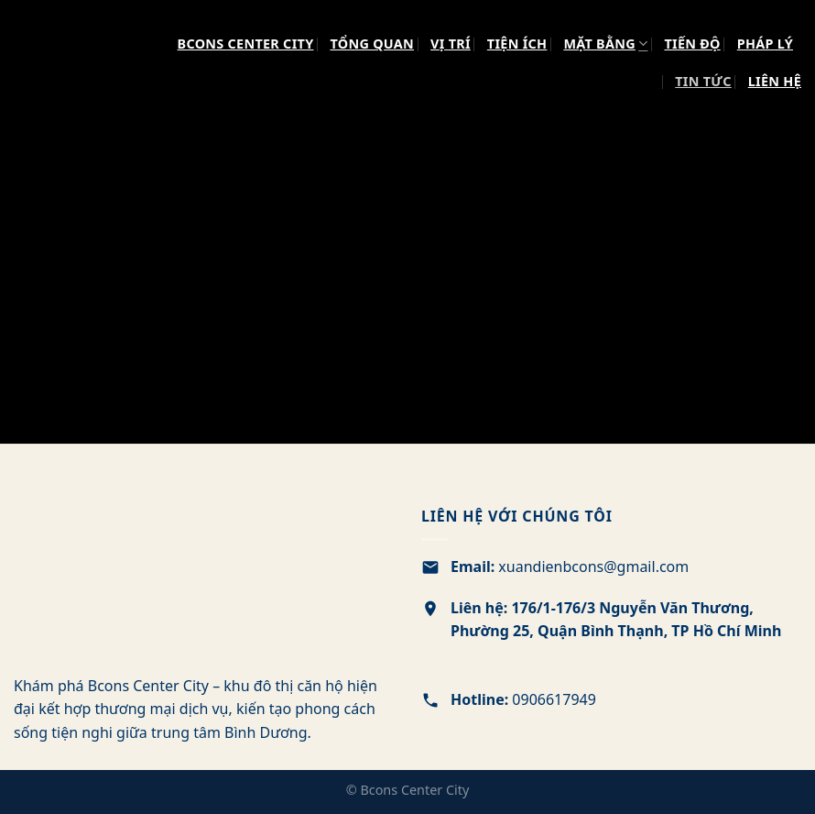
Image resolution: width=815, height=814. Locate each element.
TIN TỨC (703, 81)
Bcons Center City (246, 43)
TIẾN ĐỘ (692, 43)
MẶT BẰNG (605, 43)
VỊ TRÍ (450, 43)
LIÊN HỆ (774, 81)
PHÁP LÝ (765, 43)
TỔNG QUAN (372, 43)
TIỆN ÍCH (517, 43)
